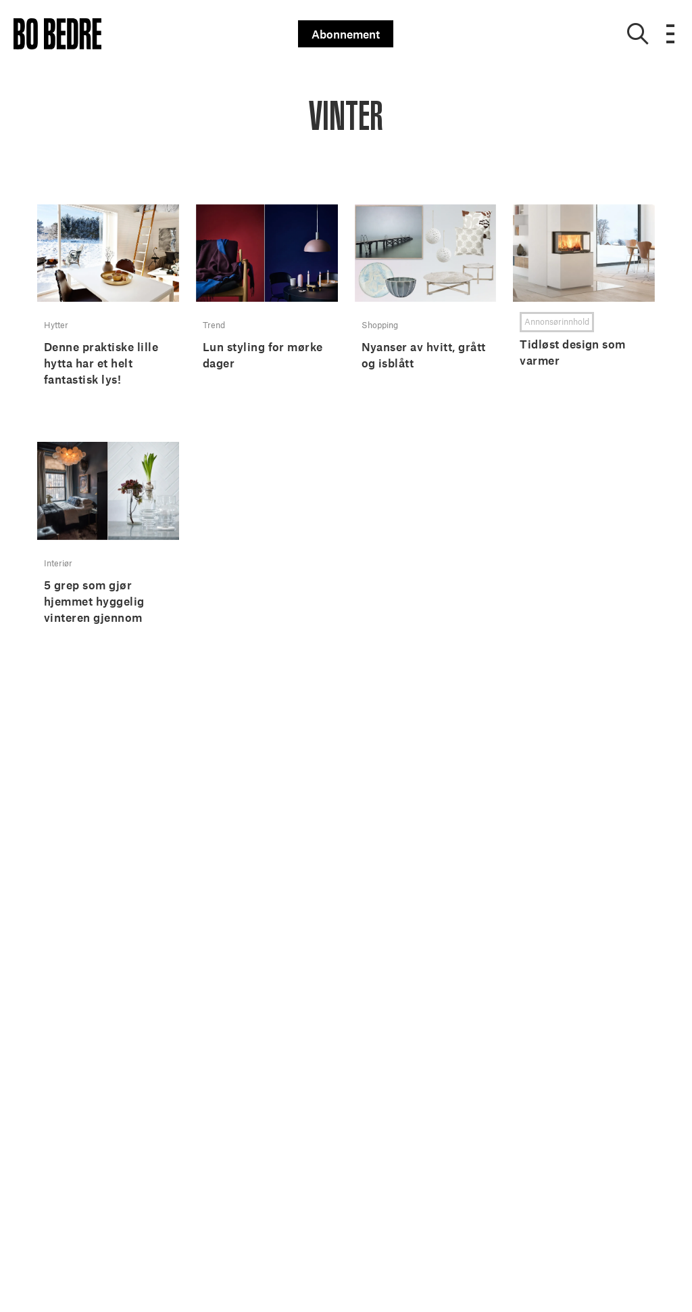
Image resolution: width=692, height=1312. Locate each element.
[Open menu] (670, 33)
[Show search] (638, 34)
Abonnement (346, 34)
